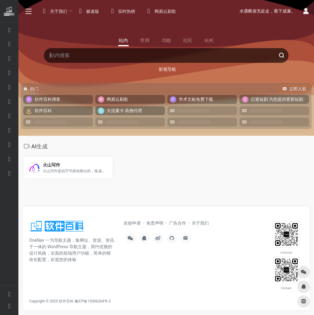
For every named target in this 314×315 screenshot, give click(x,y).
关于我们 (200, 223)
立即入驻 (294, 88)
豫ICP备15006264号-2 (93, 301)
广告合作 (177, 223)
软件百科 (66, 301)
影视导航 (167, 69)
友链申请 (132, 223)
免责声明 (154, 223)
